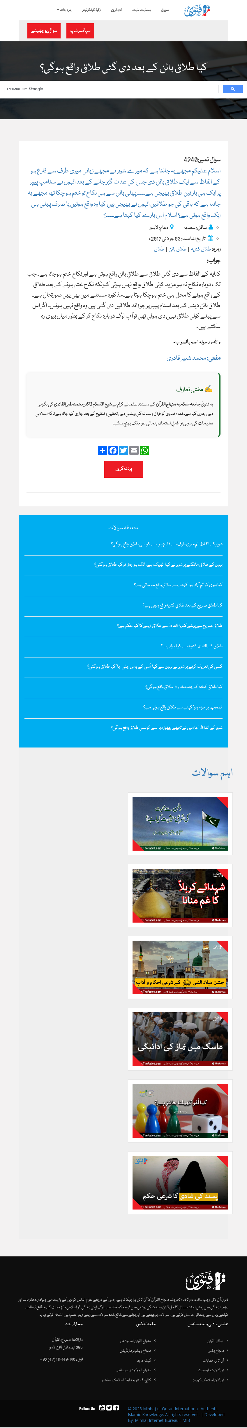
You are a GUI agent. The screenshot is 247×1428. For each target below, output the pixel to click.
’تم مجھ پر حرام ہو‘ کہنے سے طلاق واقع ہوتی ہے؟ (183, 707)
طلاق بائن (177, 250)
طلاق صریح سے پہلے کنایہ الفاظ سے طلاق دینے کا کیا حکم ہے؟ (170, 626)
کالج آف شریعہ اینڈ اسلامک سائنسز (126, 1381)
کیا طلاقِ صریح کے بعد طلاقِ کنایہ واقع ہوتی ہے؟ (183, 605)
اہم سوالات (211, 774)
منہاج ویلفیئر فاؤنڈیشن (135, 1352)
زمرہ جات (64, 10)
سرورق (165, 10)
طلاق (159, 250)
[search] (111, 89)
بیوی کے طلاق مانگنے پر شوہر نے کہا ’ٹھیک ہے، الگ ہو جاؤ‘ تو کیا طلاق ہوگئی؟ (158, 565)
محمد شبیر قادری (193, 359)
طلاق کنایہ (201, 250)
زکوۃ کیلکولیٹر (91, 10)
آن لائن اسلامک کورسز (208, 1381)
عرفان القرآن (215, 1342)
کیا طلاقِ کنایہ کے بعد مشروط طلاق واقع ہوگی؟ (184, 687)
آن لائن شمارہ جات (211, 1371)
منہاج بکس (216, 1352)
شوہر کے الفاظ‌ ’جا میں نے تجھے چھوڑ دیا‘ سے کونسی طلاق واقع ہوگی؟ (167, 728)
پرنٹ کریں (123, 469)
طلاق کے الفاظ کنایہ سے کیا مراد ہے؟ (192, 646)
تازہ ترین (116, 10)
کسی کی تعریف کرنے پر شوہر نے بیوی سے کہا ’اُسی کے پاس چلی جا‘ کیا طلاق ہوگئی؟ (155, 667)
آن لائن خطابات (213, 1361)
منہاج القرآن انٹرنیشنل (135, 1342)
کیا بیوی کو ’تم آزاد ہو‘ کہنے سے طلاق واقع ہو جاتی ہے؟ (178, 585)
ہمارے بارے (141, 10)
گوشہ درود (144, 1361)
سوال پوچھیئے (44, 31)
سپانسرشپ (80, 31)
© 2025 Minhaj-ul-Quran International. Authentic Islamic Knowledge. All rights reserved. (173, 1412)
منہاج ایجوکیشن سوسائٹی (133, 1371)
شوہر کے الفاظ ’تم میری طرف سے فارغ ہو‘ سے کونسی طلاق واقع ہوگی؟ (167, 544)
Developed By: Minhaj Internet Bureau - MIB (176, 1418)
